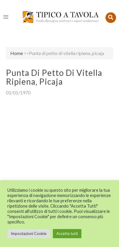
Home (16, 53)
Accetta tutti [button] (67, 233)
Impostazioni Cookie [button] (28, 233)
